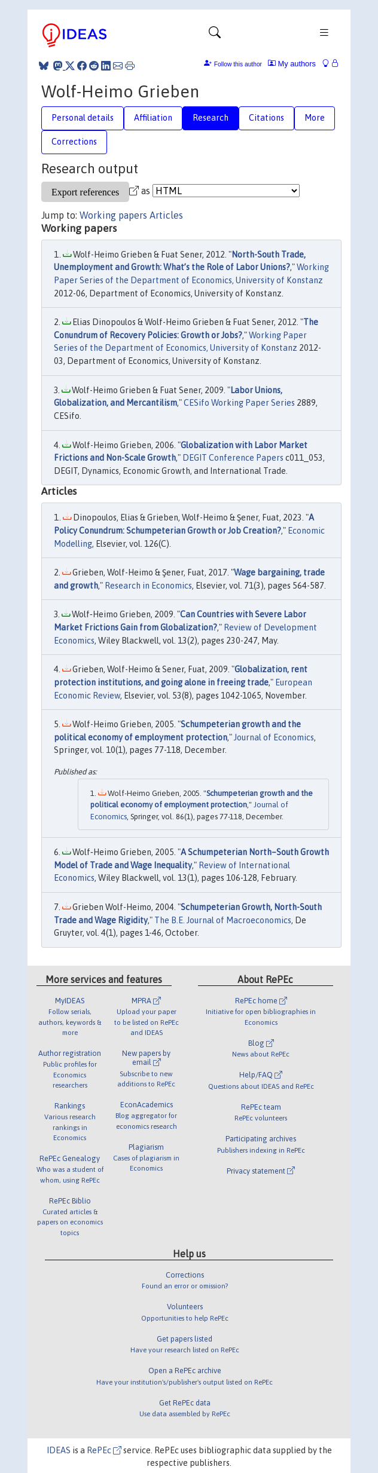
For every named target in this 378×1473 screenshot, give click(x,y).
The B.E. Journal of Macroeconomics (222, 920)
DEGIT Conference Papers (233, 458)
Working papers (113, 215)
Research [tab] (210, 118)
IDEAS (59, 1450)
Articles (166, 215)
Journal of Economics (274, 737)
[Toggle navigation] (214, 35)
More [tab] (314, 118)
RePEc (104, 1450)
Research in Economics (148, 585)
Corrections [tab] (74, 141)
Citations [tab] (266, 118)
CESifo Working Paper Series (239, 403)
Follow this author (238, 64)
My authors (292, 63)
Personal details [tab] (82, 118)
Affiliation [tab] (153, 118)
